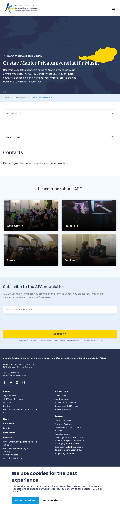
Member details (13, 113)
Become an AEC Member (66, 406)
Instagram (24, 382)
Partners (7, 402)
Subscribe (58, 333)
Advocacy (13, 226)
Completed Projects (12, 458)
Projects (70, 226)
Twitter (11, 382)
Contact (7, 406)
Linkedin (18, 382)
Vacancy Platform (63, 424)
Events (11, 260)
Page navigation (14, 137)
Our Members (20, 97)
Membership (61, 391)
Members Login (62, 399)
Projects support (62, 434)
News (6, 419)
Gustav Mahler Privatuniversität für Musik (50, 97)
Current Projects (10, 454)
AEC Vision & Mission (13, 399)
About (6, 391)
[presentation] (60, 322)
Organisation (9, 395)
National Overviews (64, 409)
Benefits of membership (66, 402)
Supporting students (64, 453)
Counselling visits (63, 420)
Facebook (5, 382)
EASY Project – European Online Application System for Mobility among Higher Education (69, 440)
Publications (10, 432)
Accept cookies (25, 500)
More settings (51, 500)
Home (6, 97)
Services (70, 260)
